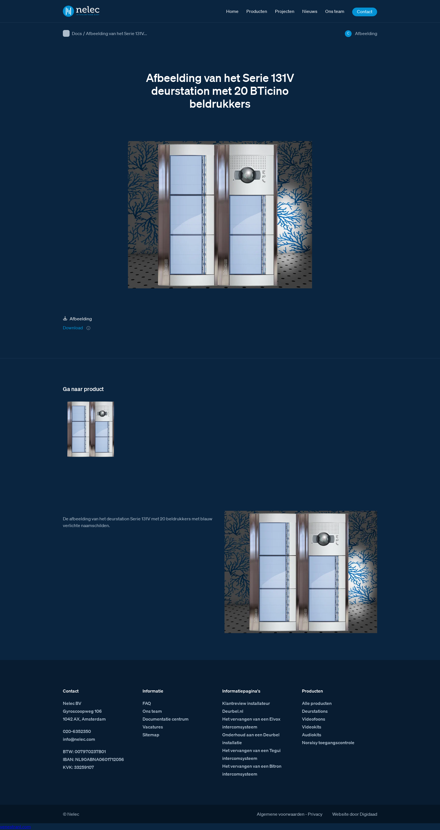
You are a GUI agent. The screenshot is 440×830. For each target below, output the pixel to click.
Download (73, 327)
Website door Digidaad (354, 814)
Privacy (315, 814)
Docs (77, 33)
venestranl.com (15, 826)
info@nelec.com (79, 739)
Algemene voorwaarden (280, 814)
